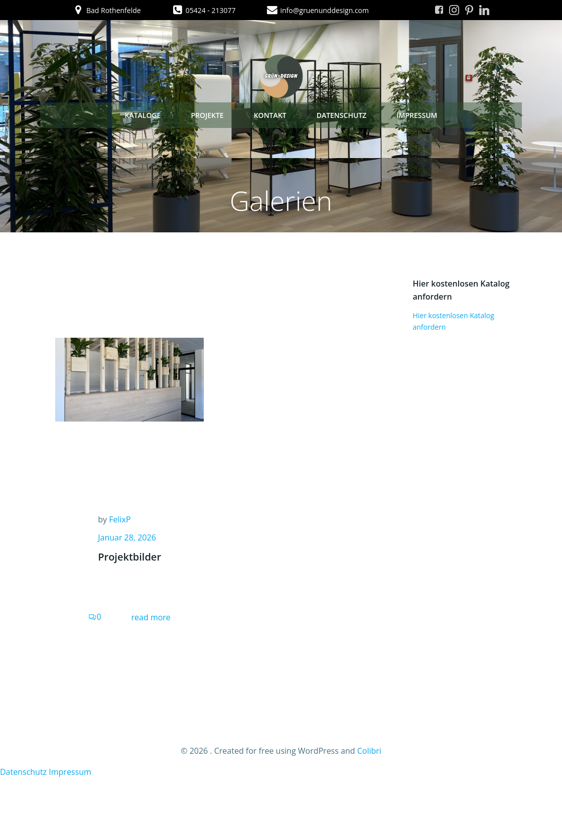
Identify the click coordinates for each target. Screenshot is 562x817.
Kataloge (142, 115)
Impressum (416, 115)
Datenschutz (342, 115)
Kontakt (270, 115)
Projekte (207, 115)
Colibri (369, 750)
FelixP (119, 519)
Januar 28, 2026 (127, 537)
